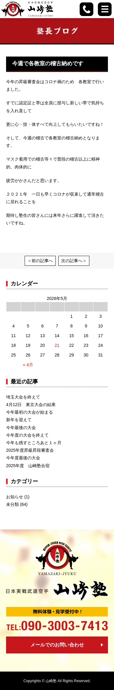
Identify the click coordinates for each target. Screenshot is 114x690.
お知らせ (14, 496)
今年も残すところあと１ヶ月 (33, 442)
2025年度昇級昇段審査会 (30, 450)
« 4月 (28, 364)
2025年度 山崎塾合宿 (28, 465)
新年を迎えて (19, 419)
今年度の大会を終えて (27, 435)
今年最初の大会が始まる (29, 412)
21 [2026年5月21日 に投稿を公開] (57, 345)
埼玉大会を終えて (23, 397)
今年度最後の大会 (23, 457)
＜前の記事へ (40, 260)
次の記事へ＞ (74, 260)
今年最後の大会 (21, 427)
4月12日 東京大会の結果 (31, 404)
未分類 (12, 504)
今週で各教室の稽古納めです (47, 63)
